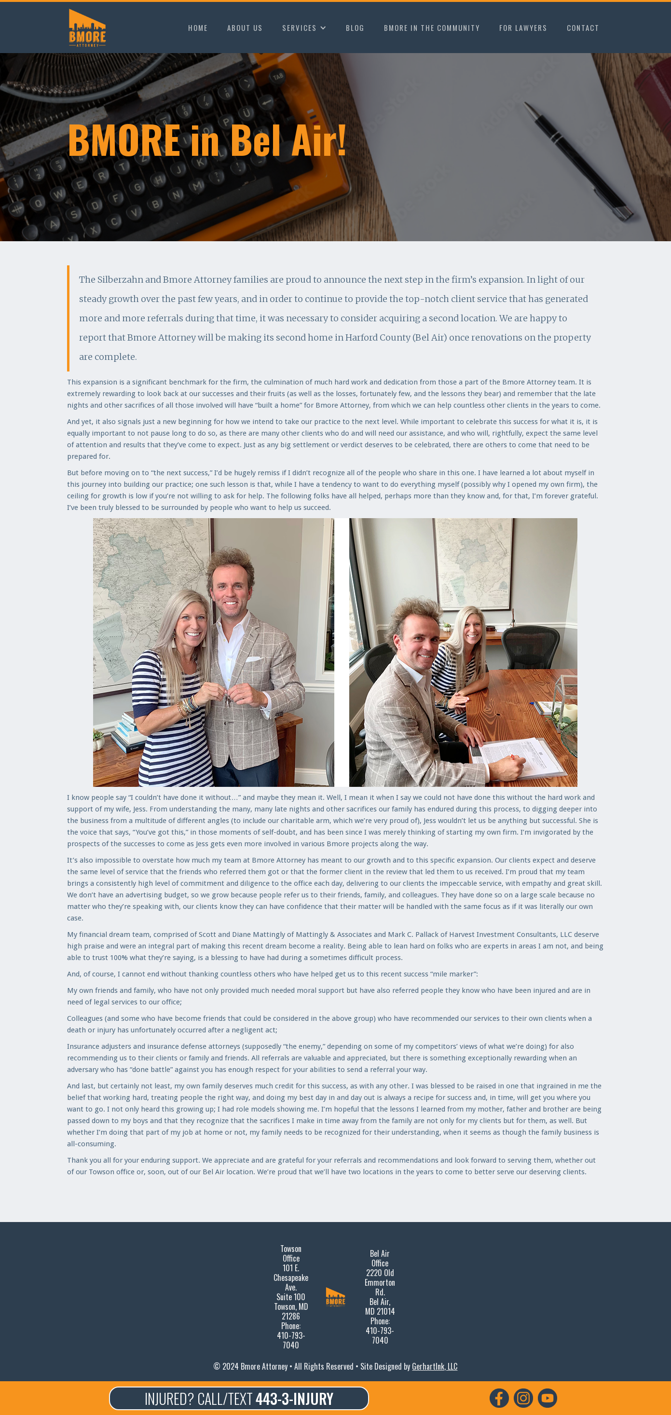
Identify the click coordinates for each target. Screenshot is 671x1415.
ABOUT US (245, 27)
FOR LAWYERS (523, 27)
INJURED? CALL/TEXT (239, 1398)
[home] (89, 27)
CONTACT (583, 27)
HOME (198, 27)
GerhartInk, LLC (434, 1366)
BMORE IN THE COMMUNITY (432, 27)
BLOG (355, 27)
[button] (304, 27)
